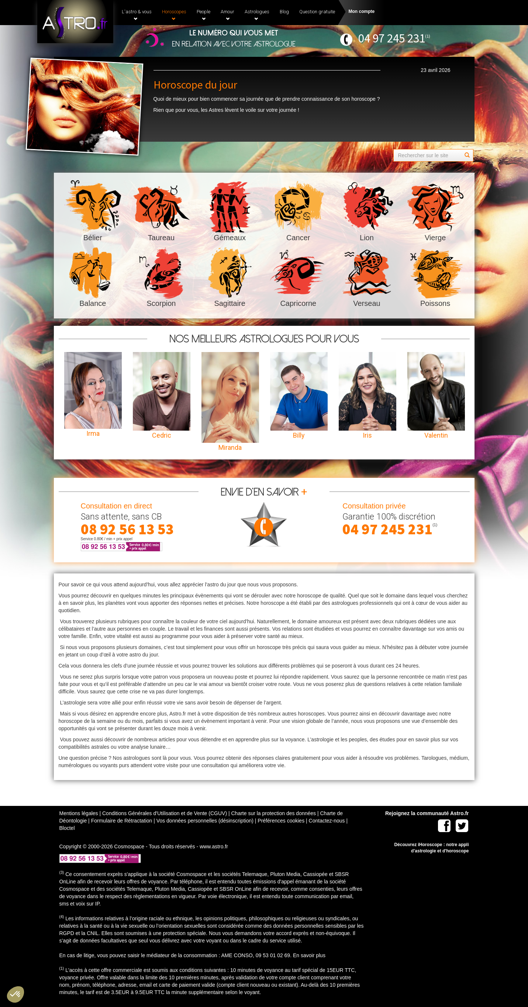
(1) (427, 36)
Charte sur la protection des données (273, 813)
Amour (227, 15)
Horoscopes (174, 15)
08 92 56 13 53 (127, 529)
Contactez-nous (327, 821)
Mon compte (362, 11)
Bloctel (67, 828)
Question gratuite (317, 11)
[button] (15, 994)
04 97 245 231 (391, 38)
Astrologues (257, 15)
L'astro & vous (137, 15)
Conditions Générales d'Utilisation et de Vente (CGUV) (164, 813)
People (203, 15)
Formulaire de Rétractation (121, 821)
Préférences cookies (281, 821)
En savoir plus (309, 955)
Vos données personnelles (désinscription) (204, 821)
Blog (284, 11)
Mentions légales (78, 813)
